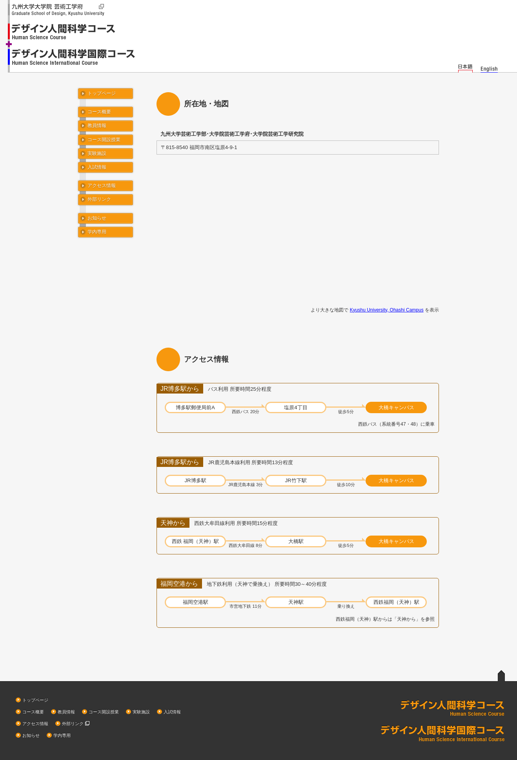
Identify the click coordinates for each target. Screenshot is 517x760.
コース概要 (99, 112)
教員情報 (96, 125)
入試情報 (96, 167)
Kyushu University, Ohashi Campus (387, 310)
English (489, 67)
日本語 (465, 67)
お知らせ (96, 218)
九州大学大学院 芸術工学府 (59, 10)
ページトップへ (501, 675)
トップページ (101, 93)
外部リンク (99, 199)
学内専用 (96, 232)
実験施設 (96, 153)
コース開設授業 (103, 139)
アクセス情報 (101, 185)
